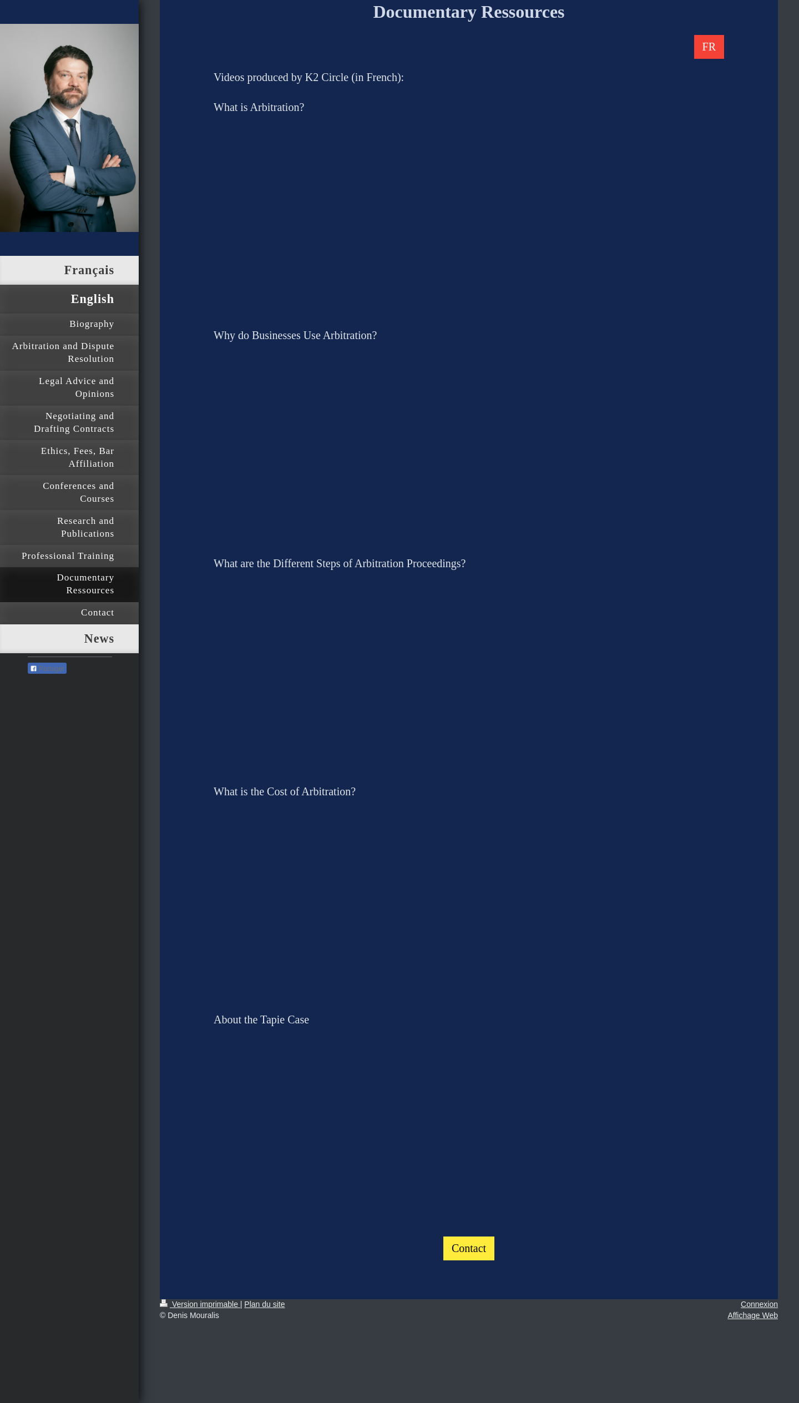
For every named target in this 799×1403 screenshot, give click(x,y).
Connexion (759, 1304)
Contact (469, 1248)
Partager (47, 669)
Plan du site (264, 1304)
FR (709, 47)
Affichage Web (752, 1315)
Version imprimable (200, 1304)
